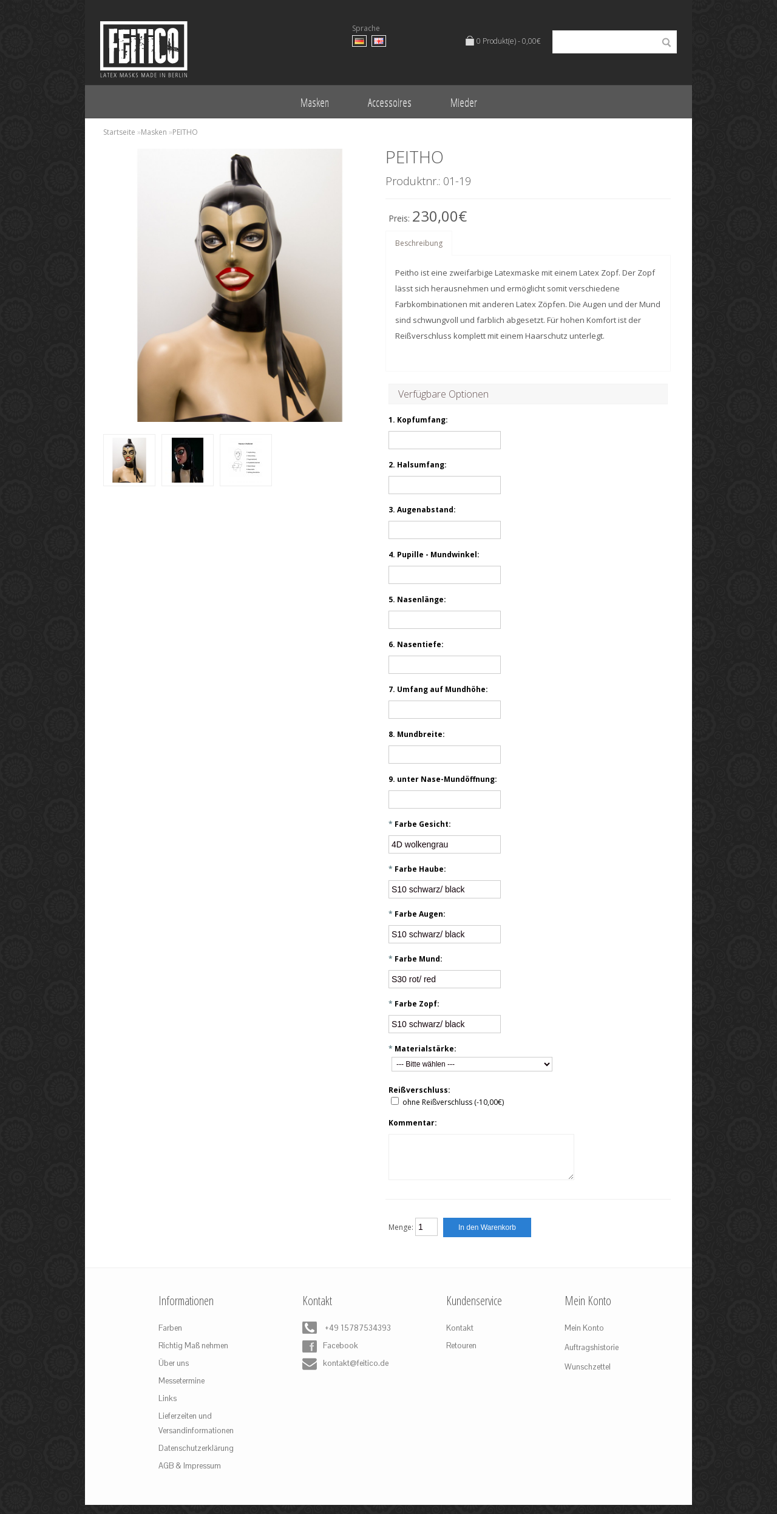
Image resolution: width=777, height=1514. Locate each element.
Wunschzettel (588, 1376)
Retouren (461, 1354)
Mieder (463, 102)
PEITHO (185, 132)
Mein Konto (584, 1337)
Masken (314, 102)
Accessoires (390, 102)
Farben (170, 1337)
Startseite (119, 132)
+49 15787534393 (343, 1338)
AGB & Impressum (189, 1475)
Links (167, 1407)
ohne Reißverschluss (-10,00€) (453, 1102)
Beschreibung (419, 243)
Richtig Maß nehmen (193, 1354)
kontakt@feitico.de (343, 1373)
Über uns (173, 1372)
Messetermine (181, 1390)
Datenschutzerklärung (196, 1457)
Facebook (330, 1355)
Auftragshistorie (592, 1356)
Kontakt (459, 1337)
